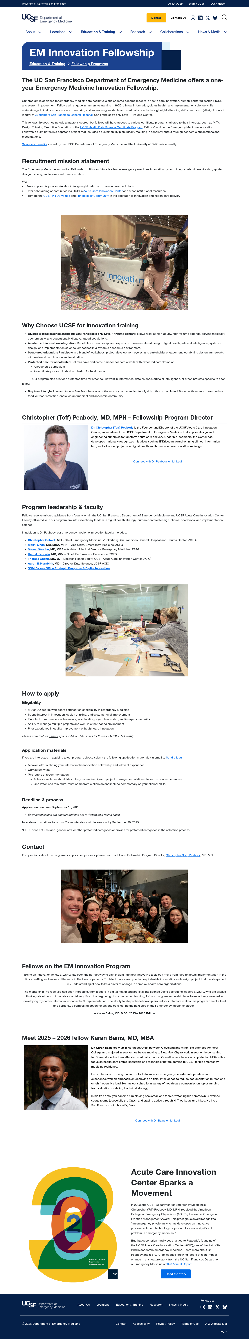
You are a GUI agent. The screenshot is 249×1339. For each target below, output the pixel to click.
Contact (121, 1323)
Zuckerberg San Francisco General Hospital (64, 115)
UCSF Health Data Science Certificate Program (111, 127)
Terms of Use (190, 1323)
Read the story (176, 1274)
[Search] (224, 17)
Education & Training (98, 32)
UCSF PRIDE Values (56, 195)
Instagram (193, 18)
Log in (223, 1331)
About (30, 32)
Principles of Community (92, 195)
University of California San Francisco (44, 3)
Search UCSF (197, 3)
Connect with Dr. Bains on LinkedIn (158, 1120)
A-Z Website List (216, 1323)
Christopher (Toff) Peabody (183, 855)
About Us (84, 1304)
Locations (58, 32)
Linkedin (200, 18)
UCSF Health (217, 3)
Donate (156, 17)
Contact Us (178, 17)
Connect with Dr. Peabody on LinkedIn (158, 461)
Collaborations (171, 32)
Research (137, 32)
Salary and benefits (34, 144)
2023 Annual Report (178, 1264)
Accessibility (141, 1323)
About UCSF (175, 3)
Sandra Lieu (174, 757)
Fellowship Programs (89, 63)
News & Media (209, 32)
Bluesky (215, 17)
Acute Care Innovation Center (102, 191)
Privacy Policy (165, 1323)
